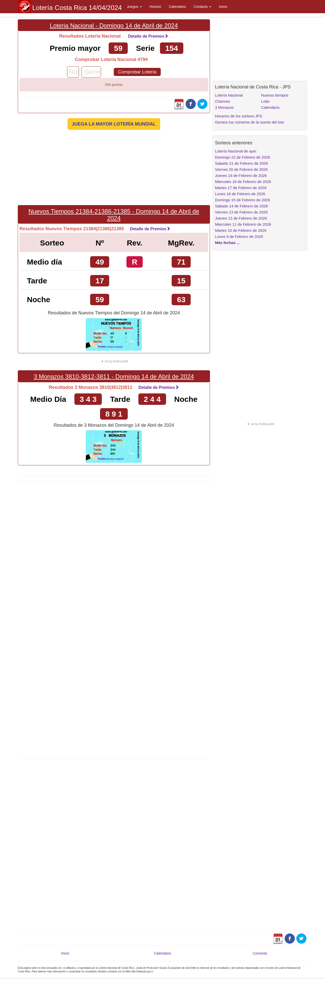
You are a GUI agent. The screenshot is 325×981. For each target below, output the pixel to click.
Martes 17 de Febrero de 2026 (241, 188)
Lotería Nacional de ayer (235, 151)
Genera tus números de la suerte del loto (249, 122)
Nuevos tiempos (274, 95)
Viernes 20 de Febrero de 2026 (241, 169)
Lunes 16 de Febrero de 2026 (240, 194)
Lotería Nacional (229, 95)
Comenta (260, 953)
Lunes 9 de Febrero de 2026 (239, 236)
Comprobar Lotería (137, 71)
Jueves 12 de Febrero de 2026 (241, 218)
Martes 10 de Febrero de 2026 (241, 230)
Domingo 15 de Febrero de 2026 (242, 200)
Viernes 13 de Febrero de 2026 (241, 212)
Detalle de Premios (148, 36)
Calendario (177, 7)
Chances (222, 101)
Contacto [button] (202, 7)
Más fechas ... (227, 242)
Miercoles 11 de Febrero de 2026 (243, 224)
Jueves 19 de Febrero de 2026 (241, 175)
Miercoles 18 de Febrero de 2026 (243, 181)
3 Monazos (224, 107)
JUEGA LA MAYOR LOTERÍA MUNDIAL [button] (114, 124)
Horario (155, 7)
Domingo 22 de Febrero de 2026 (242, 157)
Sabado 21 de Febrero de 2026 (241, 163)
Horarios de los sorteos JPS (238, 116)
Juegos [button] (134, 7)
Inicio (223, 7)
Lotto (265, 101)
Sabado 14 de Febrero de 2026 (241, 206)
